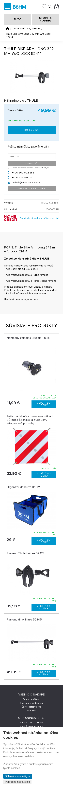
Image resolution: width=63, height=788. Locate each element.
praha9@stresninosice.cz (26, 182)
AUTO (18, 19)
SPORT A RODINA (45, 19)
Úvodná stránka (7, 28)
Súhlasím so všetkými (18, 776)
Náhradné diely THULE (27, 28)
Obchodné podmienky (31, 703)
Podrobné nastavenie (17, 781)
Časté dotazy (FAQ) (31, 706)
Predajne (31, 710)
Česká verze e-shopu (31, 726)
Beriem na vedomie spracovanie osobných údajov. (30, 168)
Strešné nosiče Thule (31, 722)
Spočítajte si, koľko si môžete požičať (39, 218)
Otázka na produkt (32, 188)
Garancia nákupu (31, 699)
